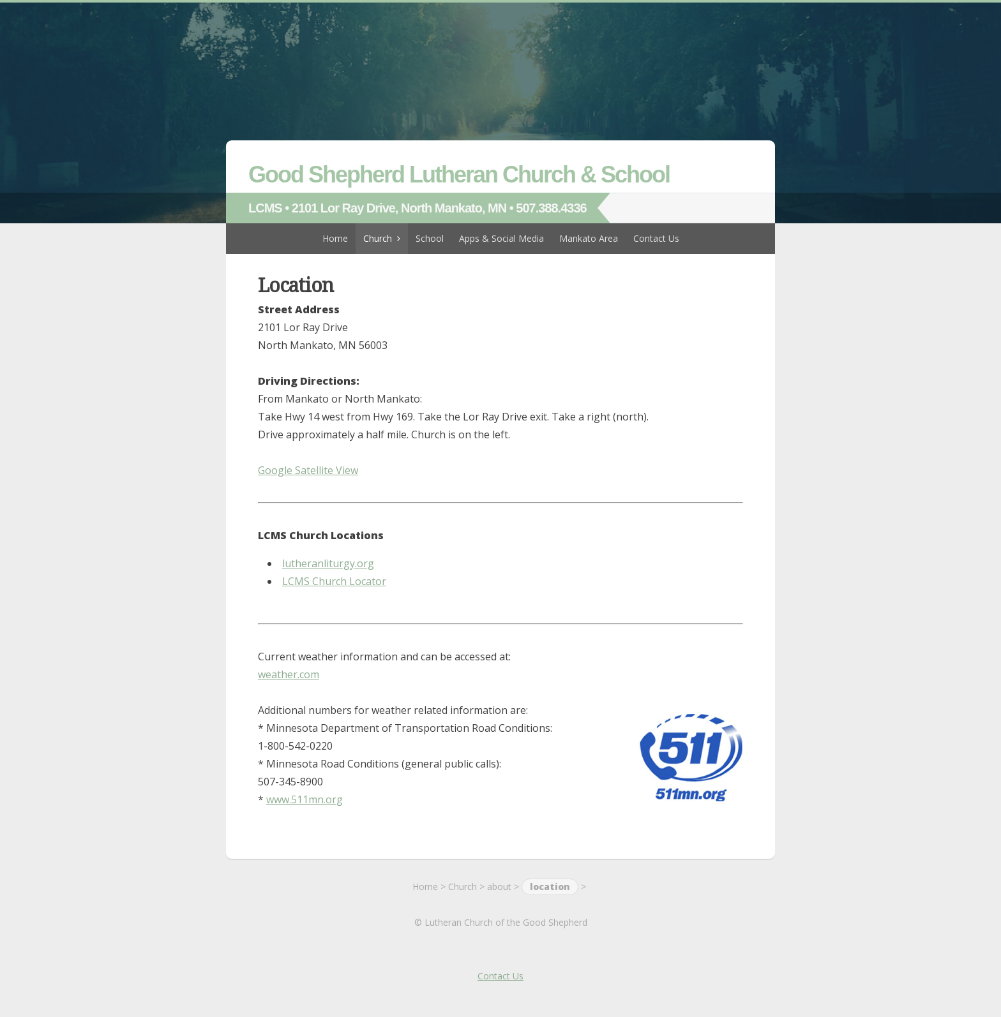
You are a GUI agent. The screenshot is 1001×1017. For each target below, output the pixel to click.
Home (335, 238)
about (499, 886)
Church (377, 238)
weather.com (288, 674)
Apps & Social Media (501, 238)
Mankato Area (588, 238)
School (430, 238)
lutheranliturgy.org (328, 563)
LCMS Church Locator (334, 581)
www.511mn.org (304, 799)
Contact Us (656, 238)
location (550, 886)
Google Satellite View (308, 470)
